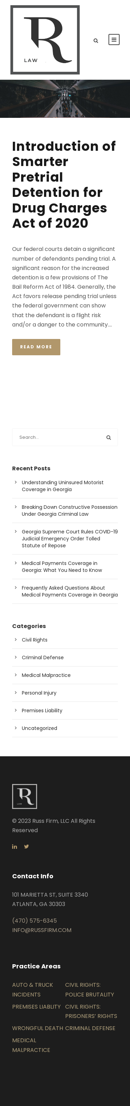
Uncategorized (39, 728)
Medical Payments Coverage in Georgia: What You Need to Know (62, 567)
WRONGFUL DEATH (37, 1028)
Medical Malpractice (46, 675)
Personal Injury (39, 692)
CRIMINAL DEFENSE (90, 1028)
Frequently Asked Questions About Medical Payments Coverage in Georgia (70, 591)
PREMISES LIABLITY (36, 1007)
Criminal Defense (43, 657)
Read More (36, 347)
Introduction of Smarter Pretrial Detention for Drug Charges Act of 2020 (64, 184)
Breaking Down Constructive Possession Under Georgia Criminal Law (70, 510)
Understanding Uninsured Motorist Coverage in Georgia (63, 486)
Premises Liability (42, 710)
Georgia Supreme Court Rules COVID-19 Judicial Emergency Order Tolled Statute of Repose (70, 538)
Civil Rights (34, 639)
